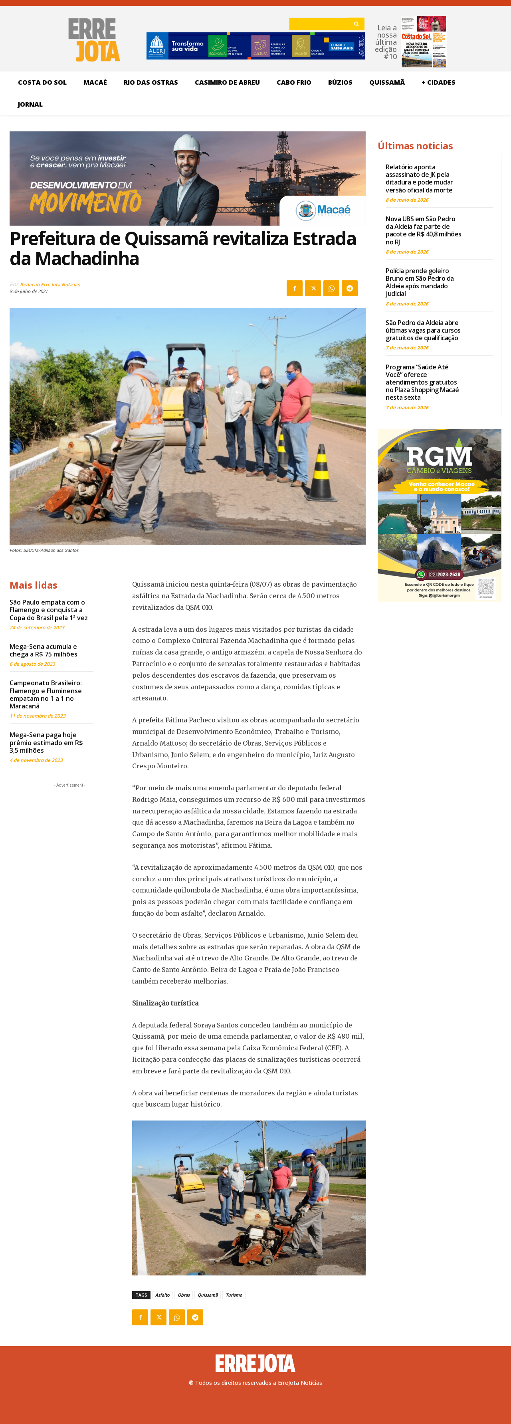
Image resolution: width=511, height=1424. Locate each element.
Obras (184, 1295)
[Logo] (255, 1363)
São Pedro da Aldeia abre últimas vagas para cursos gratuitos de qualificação (423, 330)
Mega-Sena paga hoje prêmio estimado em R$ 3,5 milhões (46, 742)
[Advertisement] (69, 839)
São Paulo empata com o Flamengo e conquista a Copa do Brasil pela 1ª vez (49, 610)
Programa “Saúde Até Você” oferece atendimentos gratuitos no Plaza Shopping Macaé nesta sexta (422, 382)
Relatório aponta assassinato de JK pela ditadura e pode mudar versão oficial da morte (419, 178)
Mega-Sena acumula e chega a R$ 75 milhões (43, 650)
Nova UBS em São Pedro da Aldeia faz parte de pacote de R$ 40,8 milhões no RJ (423, 230)
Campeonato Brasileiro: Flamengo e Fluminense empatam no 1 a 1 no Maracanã (46, 694)
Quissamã (208, 1295)
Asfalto (162, 1295)
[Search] (356, 24)
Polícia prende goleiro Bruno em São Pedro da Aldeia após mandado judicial (420, 282)
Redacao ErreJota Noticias (50, 284)
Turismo (234, 1295)
